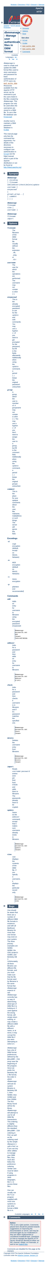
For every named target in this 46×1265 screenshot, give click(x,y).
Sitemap (41, 4)
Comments (26, 52)
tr (17, 59)
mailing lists (23, 1244)
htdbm (6, 130)
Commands (12, 596)
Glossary (34, 4)
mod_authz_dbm (28, 49)
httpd (6, 154)
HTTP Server (15, 26)
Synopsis (25, 28)
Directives (21, 4)
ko (13, 59)
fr (9, 59)
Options (25, 31)
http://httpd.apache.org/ (12, 167)
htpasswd (8, 117)
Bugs (24, 34)
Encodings (12, 538)
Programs (7, 27)
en (15, 57)
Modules (14, 4)
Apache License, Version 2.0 (28, 1255)
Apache (6, 26)
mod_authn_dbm (10, 83)
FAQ (28, 4)
